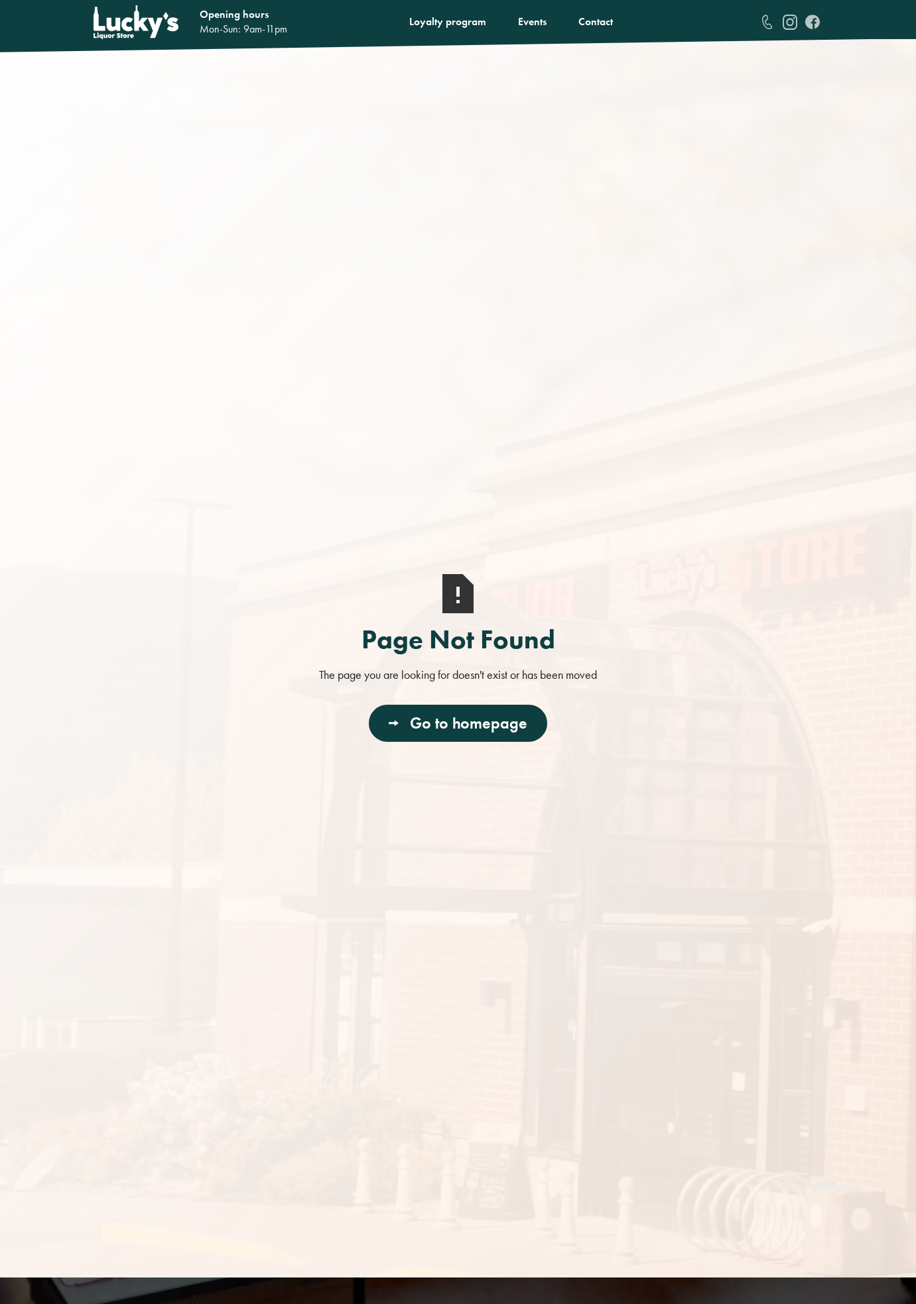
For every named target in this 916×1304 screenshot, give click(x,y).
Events (532, 22)
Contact (595, 22)
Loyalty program (447, 22)
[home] (136, 22)
